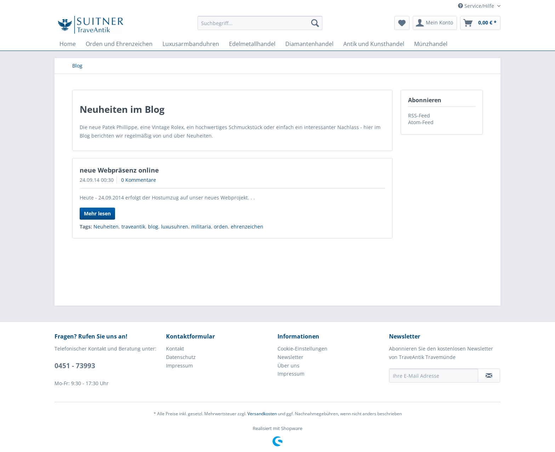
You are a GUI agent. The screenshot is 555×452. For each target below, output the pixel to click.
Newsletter (290, 357)
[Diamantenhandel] (309, 44)
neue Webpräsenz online (119, 170)
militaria (201, 226)
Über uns (288, 365)
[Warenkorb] (480, 23)
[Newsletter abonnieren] (489, 376)
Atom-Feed (421, 122)
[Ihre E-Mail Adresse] (433, 376)
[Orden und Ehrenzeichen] (119, 44)
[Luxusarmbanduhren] (191, 44)
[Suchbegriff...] (260, 23)
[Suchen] (315, 23)
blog (153, 226)
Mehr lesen (97, 213)
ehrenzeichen (247, 226)
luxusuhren (174, 226)
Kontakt (175, 348)
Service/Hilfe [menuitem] (477, 5)
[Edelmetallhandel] (252, 44)
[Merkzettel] (402, 23)
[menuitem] (260, 23)
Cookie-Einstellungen (302, 348)
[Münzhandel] (430, 44)
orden (221, 226)
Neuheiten (106, 226)
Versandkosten (262, 414)
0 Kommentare (138, 179)
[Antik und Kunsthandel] (373, 44)
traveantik (133, 226)
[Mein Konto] (435, 23)
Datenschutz (181, 357)
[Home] (68, 44)
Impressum (179, 365)
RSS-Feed (419, 115)
